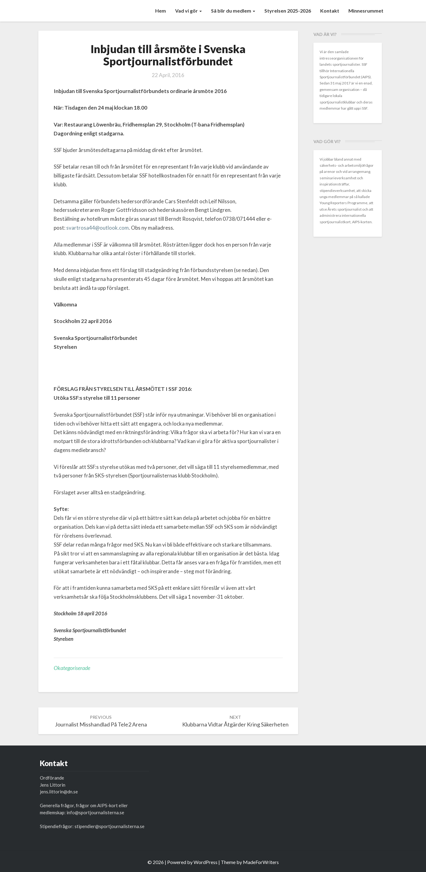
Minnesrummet (365, 11)
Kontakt (329, 11)
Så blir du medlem (233, 11)
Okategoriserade (72, 667)
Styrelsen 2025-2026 (287, 11)
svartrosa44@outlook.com (97, 227)
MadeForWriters (261, 862)
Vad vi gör (188, 11)
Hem (160, 11)
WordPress (205, 862)
